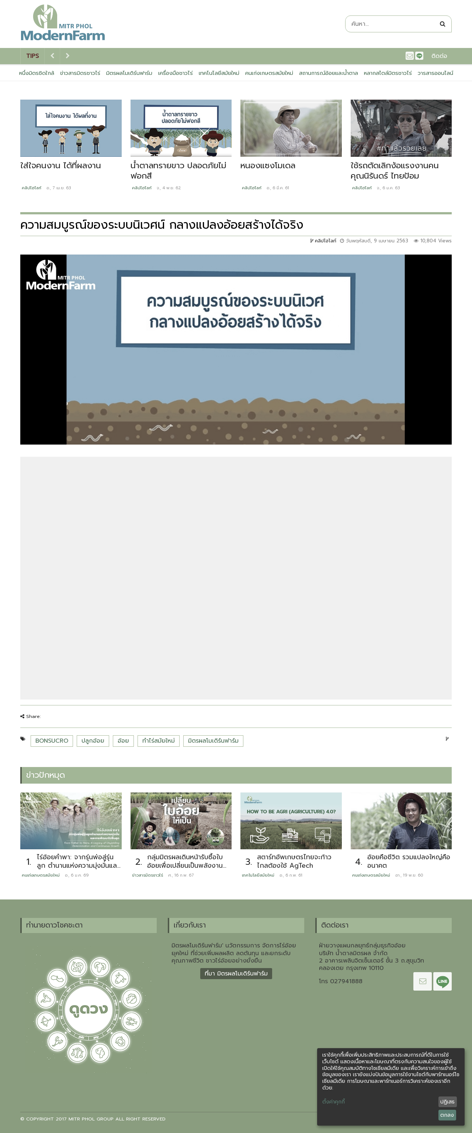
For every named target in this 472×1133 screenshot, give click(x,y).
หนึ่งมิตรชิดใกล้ (36, 73)
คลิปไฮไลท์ (31, 188)
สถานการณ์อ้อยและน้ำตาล (328, 73)
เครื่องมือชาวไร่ (175, 73)
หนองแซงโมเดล (267, 165)
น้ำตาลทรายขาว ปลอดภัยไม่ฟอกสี (178, 170)
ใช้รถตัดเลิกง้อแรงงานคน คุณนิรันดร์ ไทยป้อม (395, 170)
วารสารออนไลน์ (435, 73)
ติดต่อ (439, 56)
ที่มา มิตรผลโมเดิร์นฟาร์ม (236, 973)
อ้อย (123, 740)
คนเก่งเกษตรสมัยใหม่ (269, 73)
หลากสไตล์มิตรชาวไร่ (388, 73)
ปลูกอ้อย (92, 740)
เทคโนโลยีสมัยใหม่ (219, 73)
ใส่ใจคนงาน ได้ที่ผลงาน (60, 165)
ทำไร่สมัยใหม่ (158, 740)
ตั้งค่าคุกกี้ (333, 1102)
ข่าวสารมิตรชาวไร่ (80, 73)
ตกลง (447, 1115)
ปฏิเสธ (447, 1102)
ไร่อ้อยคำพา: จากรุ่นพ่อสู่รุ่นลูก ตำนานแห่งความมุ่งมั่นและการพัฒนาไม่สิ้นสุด (78, 865)
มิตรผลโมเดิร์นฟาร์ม (129, 73)
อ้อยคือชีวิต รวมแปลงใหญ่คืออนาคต (408, 861)
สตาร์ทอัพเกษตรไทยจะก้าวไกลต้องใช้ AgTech (294, 861)
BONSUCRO (51, 740)
